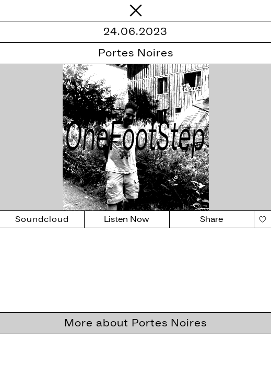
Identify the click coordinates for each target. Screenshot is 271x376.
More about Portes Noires (135, 323)
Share (211, 219)
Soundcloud (42, 219)
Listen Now (126, 219)
